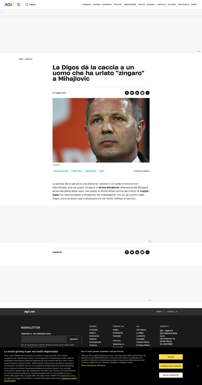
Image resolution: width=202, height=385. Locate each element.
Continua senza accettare (170, 366)
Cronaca (87, 4)
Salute (141, 4)
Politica (118, 4)
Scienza (151, 4)
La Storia (140, 336)
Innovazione (130, 4)
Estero (96, 4)
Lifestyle (161, 4)
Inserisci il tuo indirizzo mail (36, 333)
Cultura (172, 4)
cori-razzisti (90, 171)
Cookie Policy (142, 342)
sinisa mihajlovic (61, 171)
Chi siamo (141, 330)
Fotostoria (118, 333)
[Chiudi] (198, 366)
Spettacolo (183, 4)
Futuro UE (118, 347)
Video (115, 330)
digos (101, 171)
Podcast (117, 336)
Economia (107, 4)
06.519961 (167, 344)
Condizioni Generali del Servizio (34, 347)
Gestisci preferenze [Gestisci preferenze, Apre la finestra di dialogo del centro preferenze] (171, 375)
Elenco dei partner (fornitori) (93, 365)
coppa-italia (76, 171)
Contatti (140, 339)
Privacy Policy (143, 345)
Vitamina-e (118, 344)
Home (21, 59)
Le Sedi (139, 333)
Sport (194, 4)
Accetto (171, 357)
